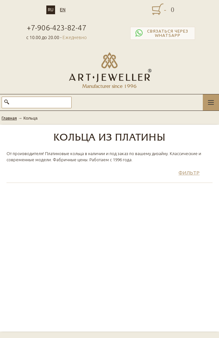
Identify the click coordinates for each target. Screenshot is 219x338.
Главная (9, 118)
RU (50, 9)
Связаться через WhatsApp (161, 33)
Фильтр (189, 172)
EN (62, 9)
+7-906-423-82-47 (56, 28)
